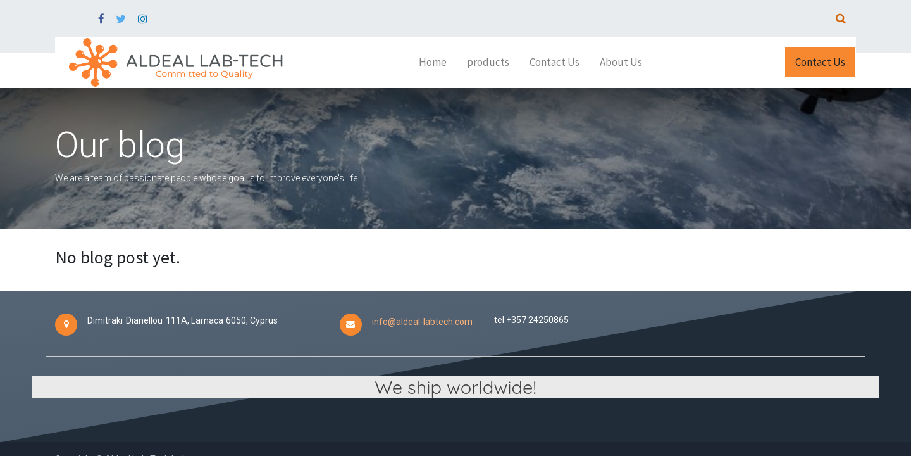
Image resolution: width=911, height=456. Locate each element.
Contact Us (820, 62)
